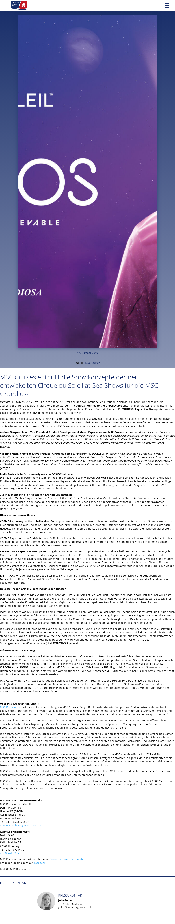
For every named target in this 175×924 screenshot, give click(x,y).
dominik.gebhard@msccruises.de (20, 825)
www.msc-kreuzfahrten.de (67, 859)
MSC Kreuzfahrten (11, 707)
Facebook (39, 863)
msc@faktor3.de (10, 853)
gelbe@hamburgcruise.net (74, 907)
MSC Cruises (92, 362)
